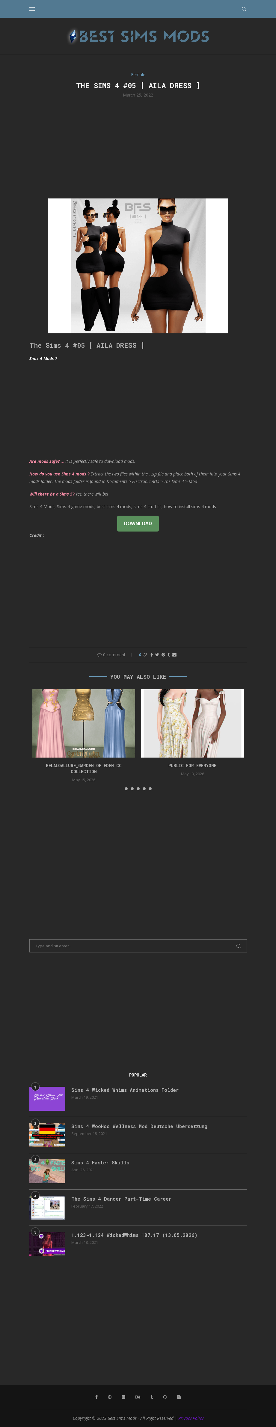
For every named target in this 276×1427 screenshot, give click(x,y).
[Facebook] (96, 1397)
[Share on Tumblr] (169, 654)
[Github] (165, 1397)
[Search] (244, 9)
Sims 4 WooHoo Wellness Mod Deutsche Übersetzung (139, 1126)
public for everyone (192, 765)
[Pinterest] (109, 1397)
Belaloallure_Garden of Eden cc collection (84, 768)
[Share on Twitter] (157, 654)
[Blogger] (179, 1397)
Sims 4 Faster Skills (100, 1162)
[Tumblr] (151, 1397)
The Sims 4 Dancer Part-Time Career (121, 1199)
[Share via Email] (174, 654)
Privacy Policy (190, 1418)
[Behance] (137, 1397)
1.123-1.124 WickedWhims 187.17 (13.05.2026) (134, 1235)
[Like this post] (145, 654)
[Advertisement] (138, 147)
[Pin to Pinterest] (163, 654)
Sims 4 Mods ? (43, 358)
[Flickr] (123, 1397)
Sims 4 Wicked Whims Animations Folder (125, 1090)
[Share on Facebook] (151, 654)
